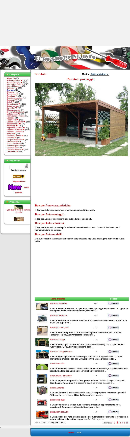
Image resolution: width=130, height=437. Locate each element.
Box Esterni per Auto (59, 412)
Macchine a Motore (16, 130)
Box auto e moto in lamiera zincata (18, 212)
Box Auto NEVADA (58, 315)
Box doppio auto (57, 400)
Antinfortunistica (14, 80)
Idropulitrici (12, 126)
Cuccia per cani (13, 106)
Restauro (12, 138)
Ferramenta (13, 120)
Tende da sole (12, 148)
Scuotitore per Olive (15, 146)
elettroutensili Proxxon (16, 116)
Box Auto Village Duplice (61, 352)
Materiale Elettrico (15, 136)
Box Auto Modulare (58, 303)
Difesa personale (13, 110)
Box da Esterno (57, 388)
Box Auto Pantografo (59, 327)
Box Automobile (57, 364)
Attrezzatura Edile (15, 84)
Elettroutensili (13, 114)
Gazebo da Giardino (16, 122)
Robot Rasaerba (13, 144)
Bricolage (12, 92)
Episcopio (11, 118)
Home (71, 433)
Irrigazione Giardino (16, 128)
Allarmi (11, 78)
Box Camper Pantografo (61, 376)
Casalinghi (12, 96)
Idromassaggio (14, 124)
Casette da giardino (14, 98)
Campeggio (13, 94)
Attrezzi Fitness (14, 86)
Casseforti (12, 100)
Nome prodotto (58, 299)
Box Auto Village (57, 339)
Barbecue (12, 88)
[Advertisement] (28, 23)
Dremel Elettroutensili (15, 112)
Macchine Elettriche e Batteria (15, 133)
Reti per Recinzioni (16, 140)
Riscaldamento (14, 142)
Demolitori (12, 108)
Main (79, 433)
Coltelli (11, 102)
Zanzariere (12, 151)
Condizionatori (14, 104)
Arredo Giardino (14, 82)
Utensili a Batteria (15, 150)
